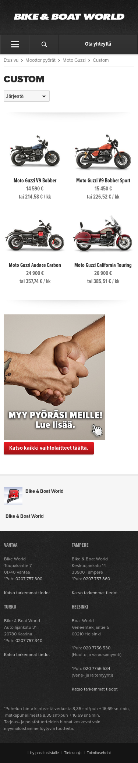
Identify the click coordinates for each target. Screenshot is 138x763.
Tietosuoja (73, 752)
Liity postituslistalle (43, 752)
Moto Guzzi (74, 60)
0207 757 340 (28, 640)
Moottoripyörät (40, 60)
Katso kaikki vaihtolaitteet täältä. (48, 448)
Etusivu (11, 60)
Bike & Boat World (44, 491)
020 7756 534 (96, 668)
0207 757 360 (96, 578)
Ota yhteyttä (98, 44)
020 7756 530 (96, 647)
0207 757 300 (28, 578)
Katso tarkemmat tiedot (27, 592)
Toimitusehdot (99, 752)
